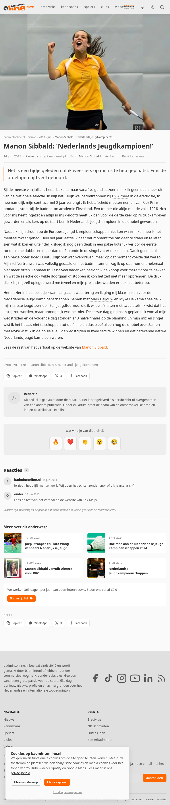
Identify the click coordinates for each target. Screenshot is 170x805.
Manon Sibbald (90, 156)
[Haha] (114, 443)
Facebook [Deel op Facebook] (78, 376)
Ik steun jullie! (21, 598)
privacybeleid (20, 773)
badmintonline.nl (14, 137)
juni (50, 137)
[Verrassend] (99, 443)
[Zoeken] (162, 7)
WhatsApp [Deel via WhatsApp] (38, 376)
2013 (42, 137)
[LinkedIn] (148, 678)
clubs (105, 7)
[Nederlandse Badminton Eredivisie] (129, 6)
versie (149, 799)
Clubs (8, 740)
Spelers (9, 733)
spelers (89, 7)
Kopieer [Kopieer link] (13, 376)
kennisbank (69, 7)
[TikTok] (108, 678)
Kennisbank (12, 726)
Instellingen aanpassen (67, 792)
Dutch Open (96, 733)
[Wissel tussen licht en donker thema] (152, 7)
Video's (9, 746)
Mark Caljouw (102, 299)
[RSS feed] (161, 678)
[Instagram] (122, 678)
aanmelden (154, 778)
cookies (161, 799)
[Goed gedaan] (85, 443)
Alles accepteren (57, 782)
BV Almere (120, 196)
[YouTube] (135, 678)
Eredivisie (94, 719)
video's (120, 7)
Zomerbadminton (100, 740)
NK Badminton (98, 726)
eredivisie (48, 7)
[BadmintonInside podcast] (142, 7)
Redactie (32, 156)
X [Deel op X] (58, 376)
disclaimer (136, 799)
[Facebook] (95, 678)
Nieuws (9, 719)
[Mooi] (70, 443)
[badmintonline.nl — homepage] (14, 7)
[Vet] (55, 443)
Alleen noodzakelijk (26, 782)
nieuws (29, 7)
